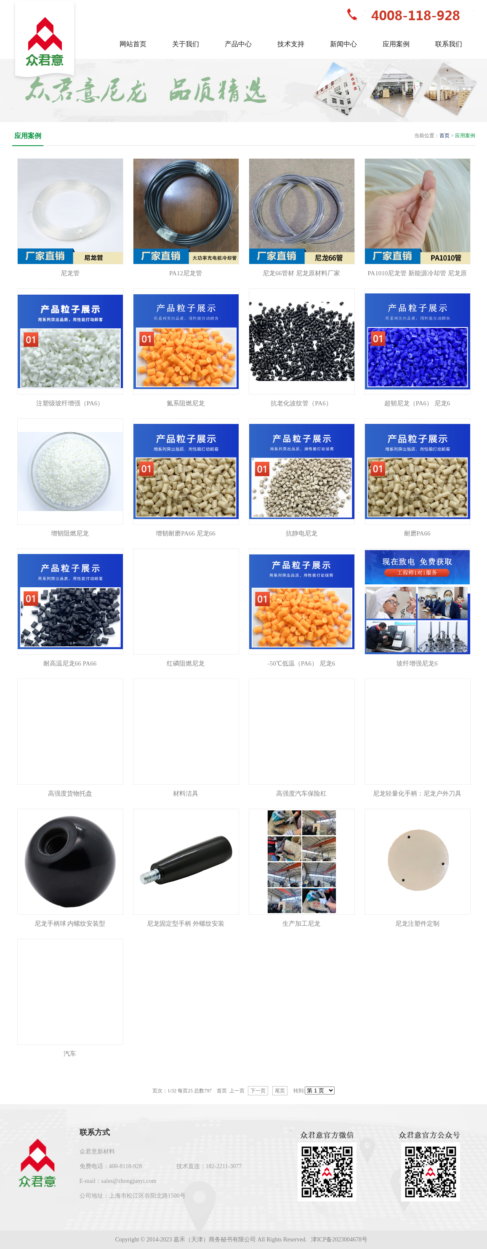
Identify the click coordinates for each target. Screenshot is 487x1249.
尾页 (280, 1091)
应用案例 (465, 135)
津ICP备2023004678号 (340, 1239)
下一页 (258, 1091)
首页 (444, 135)
